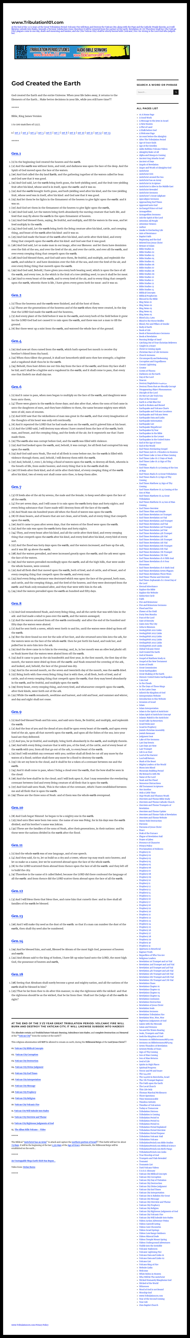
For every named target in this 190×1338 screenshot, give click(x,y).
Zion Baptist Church (148, 1305)
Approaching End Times (150, 202)
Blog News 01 (145, 302)
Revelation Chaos (147, 983)
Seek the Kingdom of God (151, 1036)
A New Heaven (146, 124)
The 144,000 (145, 1074)
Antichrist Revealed (148, 189)
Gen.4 (16, 341)
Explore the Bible (147, 589)
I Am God (143, 680)
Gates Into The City (148, 624)
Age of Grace (74, 1145)
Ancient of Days (146, 161)
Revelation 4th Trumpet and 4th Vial (156, 971)
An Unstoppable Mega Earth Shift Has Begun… (33, 1161)
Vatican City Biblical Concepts (29, 1048)
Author (142, 227)
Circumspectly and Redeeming (153, 358)
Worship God (145, 1292)
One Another (145, 789)
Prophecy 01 (145, 852)
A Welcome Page (147, 133)
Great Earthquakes (148, 671)
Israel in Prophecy (147, 727)
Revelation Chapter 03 (149, 992)
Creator (142, 367)
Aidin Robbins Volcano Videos (153, 149)
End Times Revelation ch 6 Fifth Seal (156, 558)
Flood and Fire (146, 608)
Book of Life (145, 330)
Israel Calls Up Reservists (151, 721)
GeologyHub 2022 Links (150, 633)
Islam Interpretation (149, 708)
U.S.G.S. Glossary (147, 1171)
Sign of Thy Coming (148, 1052)
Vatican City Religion (149, 1208)
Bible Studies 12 (146, 283)
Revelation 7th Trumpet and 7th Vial (156, 980)
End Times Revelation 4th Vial (153, 536)
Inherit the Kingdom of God (152, 692)
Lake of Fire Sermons (149, 739)
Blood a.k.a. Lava (147, 317)
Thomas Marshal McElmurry (153, 1092)
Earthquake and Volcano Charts (154, 408)
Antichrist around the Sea (151, 177)
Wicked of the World (148, 1283)
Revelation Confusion (149, 999)
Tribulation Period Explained (152, 1127)
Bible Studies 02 (146, 252)
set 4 (33, 132)
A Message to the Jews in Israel (153, 121)
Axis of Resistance (147, 233)
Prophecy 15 (145, 896)
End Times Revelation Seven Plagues (156, 571)
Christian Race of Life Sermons (153, 352)
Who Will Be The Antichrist (152, 1277)
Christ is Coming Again (150, 349)
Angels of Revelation (149, 164)
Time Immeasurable (148, 1099)
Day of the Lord (146, 377)
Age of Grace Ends (147, 143)
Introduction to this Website (152, 699)
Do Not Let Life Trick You (151, 396)
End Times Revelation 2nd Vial (153, 524)
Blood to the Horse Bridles (151, 321)
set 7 (57, 132)
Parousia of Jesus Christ (150, 827)
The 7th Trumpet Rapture (151, 1080)
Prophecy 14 (145, 892)
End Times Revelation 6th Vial (153, 549)
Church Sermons (147, 355)
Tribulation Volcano (148, 1139)
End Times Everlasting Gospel (153, 449)
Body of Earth (145, 327)
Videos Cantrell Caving (149, 1224)
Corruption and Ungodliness (152, 361)
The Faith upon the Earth (151, 1083)
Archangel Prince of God (150, 208)
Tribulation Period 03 (149, 1124)
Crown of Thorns (147, 371)
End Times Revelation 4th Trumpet (155, 533)
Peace (142, 830)
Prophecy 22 (145, 917)
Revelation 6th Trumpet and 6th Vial (156, 977)
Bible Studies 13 (146, 286)
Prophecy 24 (145, 924)
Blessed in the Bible (148, 299)
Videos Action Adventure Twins (154, 1221)
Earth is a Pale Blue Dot (150, 402)
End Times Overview (148, 508)
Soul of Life (144, 1061)
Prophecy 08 (145, 874)
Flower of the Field (148, 611)
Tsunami (143, 1161)
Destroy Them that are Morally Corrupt (157, 386)
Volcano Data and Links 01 (151, 1255)
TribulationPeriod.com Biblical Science (157, 1146)
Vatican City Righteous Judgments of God (34, 1123)
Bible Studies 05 (146, 261)
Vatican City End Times (150, 1189)
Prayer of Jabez (146, 839)
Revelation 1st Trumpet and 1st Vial (155, 961)
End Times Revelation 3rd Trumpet (155, 527)
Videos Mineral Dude (149, 1236)
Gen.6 (16, 387)
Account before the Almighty (152, 136)
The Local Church (147, 1086)
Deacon (142, 380)
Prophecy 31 (145, 946)
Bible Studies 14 (146, 289)
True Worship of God (149, 1155)
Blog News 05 (145, 314)
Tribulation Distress (148, 1111)
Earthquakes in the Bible (150, 433)
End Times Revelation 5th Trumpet (155, 539)
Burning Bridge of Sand (150, 339)
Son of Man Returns (148, 1058)
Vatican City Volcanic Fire (151, 1214)
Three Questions (147, 1096)
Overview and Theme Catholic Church (157, 802)
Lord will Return (147, 758)
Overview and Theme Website (153, 817)
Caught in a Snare (147, 346)
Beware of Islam (146, 246)
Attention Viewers (147, 224)
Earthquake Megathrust (150, 427)
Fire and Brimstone (148, 602)
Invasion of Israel (147, 702)
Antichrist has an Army (35, 1142)
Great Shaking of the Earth (151, 674)
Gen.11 (17, 845)
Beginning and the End (150, 239)
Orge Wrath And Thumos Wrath (154, 796)
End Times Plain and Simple (152, 511)
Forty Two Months (148, 614)
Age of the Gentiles (148, 146)
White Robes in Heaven (150, 1274)
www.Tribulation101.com (37, 22)
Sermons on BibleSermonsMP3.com (156, 1039)
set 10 (81, 132)
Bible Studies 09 (146, 274)
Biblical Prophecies (148, 296)
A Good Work (145, 118)
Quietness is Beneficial (150, 949)
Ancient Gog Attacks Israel (151, 158)
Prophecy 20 (145, 911)
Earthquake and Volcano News (153, 414)
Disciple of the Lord (148, 392)
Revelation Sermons (148, 1011)
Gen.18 (17, 974)
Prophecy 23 (145, 921)
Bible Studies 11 (146, 280)
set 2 (17, 132)
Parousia (143, 824)
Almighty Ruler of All (149, 152)
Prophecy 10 (145, 880)
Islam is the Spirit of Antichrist (153, 711)
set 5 (41, 132)
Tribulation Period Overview (152, 1130)
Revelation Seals (147, 1008)
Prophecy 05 (145, 864)
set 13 (107, 132)
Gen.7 (16, 487)
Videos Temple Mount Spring (153, 1239)
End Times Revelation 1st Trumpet (155, 514)
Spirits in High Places (149, 1064)
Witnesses (144, 1286)
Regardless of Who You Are (152, 955)
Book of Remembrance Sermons (154, 333)
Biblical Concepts (147, 292)
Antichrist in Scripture (149, 183)
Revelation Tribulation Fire (151, 1014)
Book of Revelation (148, 336)
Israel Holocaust (147, 724)
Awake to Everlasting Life (151, 230)
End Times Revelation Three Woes (155, 574)
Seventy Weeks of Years (150, 1049)
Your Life (143, 1302)
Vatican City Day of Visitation (152, 1180)
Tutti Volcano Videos (149, 1167)
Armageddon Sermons (150, 214)
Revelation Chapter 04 (149, 996)
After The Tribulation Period (152, 139)
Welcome (143, 1271)
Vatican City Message (149, 1199)
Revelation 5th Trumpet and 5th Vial (156, 974)
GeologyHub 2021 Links (150, 630)
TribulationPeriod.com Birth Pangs (155, 1149)
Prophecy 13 (145, 889)
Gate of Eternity (146, 621)
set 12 (98, 132)
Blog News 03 (145, 308)
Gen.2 (16, 295)
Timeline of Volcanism (150, 1105)
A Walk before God (148, 130)
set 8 (64, 132)
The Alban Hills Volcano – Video (30, 1129)
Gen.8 (16, 603)
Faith (141, 599)
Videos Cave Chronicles (150, 1227)
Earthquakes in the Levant (151, 436)
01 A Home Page (146, 114)
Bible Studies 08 (146, 271)
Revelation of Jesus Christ (151, 1005)
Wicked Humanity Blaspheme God (155, 1280)
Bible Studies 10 (146, 277)
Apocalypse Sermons (149, 199)
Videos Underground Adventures (154, 1242)
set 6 (49, 132)
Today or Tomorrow (148, 1108)
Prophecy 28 (145, 936)
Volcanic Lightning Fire (150, 1252)
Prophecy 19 (145, 908)
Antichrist (144, 171)
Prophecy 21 (145, 914)
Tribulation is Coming (149, 1114)
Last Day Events (146, 742)
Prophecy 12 (145, 886)
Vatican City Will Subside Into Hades (156, 1217)
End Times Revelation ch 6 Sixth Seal (156, 567)
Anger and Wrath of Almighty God (155, 168)
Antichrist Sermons (148, 193)
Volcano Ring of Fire (148, 1264)
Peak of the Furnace (148, 833)
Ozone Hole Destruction (150, 821)
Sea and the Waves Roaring (152, 1030)
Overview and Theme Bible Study (154, 799)
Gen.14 (17, 941)
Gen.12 (17, 891)
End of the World (147, 446)
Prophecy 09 (145, 877)
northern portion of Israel (84, 1142)
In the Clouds (145, 683)
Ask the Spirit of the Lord (151, 218)
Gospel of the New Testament (153, 661)
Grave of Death (146, 664)
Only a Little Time (147, 792)
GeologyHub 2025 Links (150, 642)
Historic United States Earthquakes (155, 677)
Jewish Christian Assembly (151, 730)
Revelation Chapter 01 (149, 986)
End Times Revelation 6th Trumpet (155, 546)
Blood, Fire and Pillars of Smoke (154, 324)
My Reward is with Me (149, 774)
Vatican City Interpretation (151, 1192)
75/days (15, 1145)
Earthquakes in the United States (154, 439)
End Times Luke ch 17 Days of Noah (156, 458)
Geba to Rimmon (147, 627)
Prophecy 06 (145, 867)
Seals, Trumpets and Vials (151, 1033)
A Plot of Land (145, 127)
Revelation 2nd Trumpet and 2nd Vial (156, 964)
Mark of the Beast (147, 761)
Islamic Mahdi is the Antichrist (153, 717)
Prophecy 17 (145, 902)
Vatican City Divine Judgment (29, 1067)
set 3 (25, 132)
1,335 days (56, 1145)
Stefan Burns (29, 1167)
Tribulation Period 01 (149, 1117)
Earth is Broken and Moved (152, 405)
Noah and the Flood (148, 780)
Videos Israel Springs (149, 1230)
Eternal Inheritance (148, 586)
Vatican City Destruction (26, 1061)
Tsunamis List (146, 1164)
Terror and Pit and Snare (150, 1071)
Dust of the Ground (148, 399)
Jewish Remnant (147, 733)
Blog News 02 (145, 305)
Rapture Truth (146, 952)
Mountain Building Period (151, 771)
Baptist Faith (145, 236)
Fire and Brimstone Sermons (153, 605)
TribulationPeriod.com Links (152, 1152)
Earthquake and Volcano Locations (155, 411)
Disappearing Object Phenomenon (155, 389)
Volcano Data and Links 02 (151, 1258)
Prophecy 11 (144, 883)
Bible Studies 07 (146, 267)
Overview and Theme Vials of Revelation (158, 814)
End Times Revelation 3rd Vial (153, 530)
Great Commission (148, 667)
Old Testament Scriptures (151, 786)
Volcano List (145, 1261)
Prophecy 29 (145, 939)
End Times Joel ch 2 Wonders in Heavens (158, 452)
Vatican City (24, 1036)
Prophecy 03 (145, 858)
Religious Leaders (147, 958)
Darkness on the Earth (149, 374)
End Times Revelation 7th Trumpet (155, 552)
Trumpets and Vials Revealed (152, 1158)
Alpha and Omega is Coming (152, 155)
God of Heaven (146, 655)
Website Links (146, 1267)
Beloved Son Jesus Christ (151, 243)
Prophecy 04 (145, 861)
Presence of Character (149, 842)
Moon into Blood (147, 767)
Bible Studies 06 (146, 264)
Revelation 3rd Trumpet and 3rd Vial (156, 967)
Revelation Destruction (150, 1002)
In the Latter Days (147, 689)
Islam (142, 705)
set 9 (72, 132)
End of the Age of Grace (150, 442)
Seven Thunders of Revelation (153, 1046)
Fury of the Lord (146, 617)
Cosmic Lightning (147, 364)
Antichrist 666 (146, 174)
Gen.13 (17, 916)
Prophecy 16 (145, 899)
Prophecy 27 (145, 933)
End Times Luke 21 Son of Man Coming (157, 455)
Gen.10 (17, 807)
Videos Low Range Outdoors (152, 1233)
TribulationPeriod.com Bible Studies (156, 1142)
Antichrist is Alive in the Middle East (156, 186)
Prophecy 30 (145, 942)
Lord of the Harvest (148, 755)
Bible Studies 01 (146, 249)
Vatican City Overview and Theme (30, 1117)
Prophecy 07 (145, 871)
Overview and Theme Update (152, 811)
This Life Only (145, 1089)
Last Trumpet (145, 749)
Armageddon (145, 211)
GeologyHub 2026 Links (150, 646)
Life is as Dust (145, 752)
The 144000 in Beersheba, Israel (154, 1077)
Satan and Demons (148, 1027)
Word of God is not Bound (151, 1289)
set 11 (90, 132)
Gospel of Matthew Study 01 (152, 658)
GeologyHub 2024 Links (150, 639)
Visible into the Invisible (150, 1246)
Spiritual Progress (147, 1067)
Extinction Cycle (147, 596)
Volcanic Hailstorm (148, 1249)
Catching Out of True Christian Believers (158, 342)
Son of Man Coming (148, 1055)
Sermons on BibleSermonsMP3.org (155, 1042)
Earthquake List (146, 424)
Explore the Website (148, 592)
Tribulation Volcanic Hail (151, 1136)
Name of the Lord (147, 777)
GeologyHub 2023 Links (150, 636)
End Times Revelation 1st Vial (153, 517)
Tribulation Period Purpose (152, 1133)
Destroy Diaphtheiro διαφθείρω (153, 383)
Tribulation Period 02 (149, 1121)
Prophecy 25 (145, 927)
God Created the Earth (149, 652)
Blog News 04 (145, 311)
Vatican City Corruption (150, 1177)
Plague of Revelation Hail (151, 836)
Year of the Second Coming (152, 1299)
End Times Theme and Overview (154, 577)
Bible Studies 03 (146, 255)
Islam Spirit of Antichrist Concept (155, 714)
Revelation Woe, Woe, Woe (151, 1017)
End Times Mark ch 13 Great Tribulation (158, 474)
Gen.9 (16, 712)
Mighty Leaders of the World (152, 764)
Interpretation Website (150, 696)
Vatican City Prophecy (149, 1205)
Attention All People (148, 221)
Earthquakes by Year (148, 430)
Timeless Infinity (147, 1102)
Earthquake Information (150, 421)
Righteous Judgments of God (152, 1021)
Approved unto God (148, 205)
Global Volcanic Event (149, 649)
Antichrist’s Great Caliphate (152, 196)
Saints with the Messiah (150, 1024)
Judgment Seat (146, 736)
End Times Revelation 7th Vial (153, 555)
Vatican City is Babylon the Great (154, 1196)
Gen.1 (16, 153)
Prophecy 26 (145, 930)
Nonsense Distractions (150, 783)
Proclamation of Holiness (151, 849)
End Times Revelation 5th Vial (153, 542)
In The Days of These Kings (152, 686)
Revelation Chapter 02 (149, 989)
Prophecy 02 (145, 855)
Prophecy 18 (145, 905)
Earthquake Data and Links (152, 417)
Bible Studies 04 (146, 258)
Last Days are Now (147, 746)
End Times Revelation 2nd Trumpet (156, 521)
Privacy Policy (145, 846)
